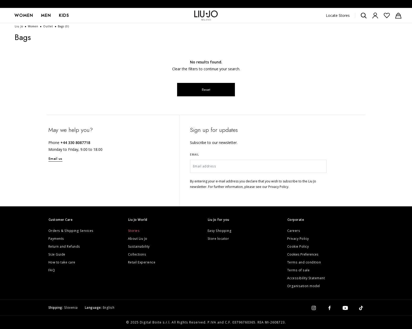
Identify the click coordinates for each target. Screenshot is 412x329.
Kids (64, 15)
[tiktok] (361, 307)
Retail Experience (142, 262)
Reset (206, 89)
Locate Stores (338, 15)
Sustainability (139, 246)
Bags (63, 26)
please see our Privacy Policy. (266, 187)
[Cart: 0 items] (398, 15)
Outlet (48, 26)
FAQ (51, 270)
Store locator (218, 238)
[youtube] (345, 307)
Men (46, 15)
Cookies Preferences (302, 254)
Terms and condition (304, 262)
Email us (55, 158)
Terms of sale (298, 270)
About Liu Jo (137, 238)
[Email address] (258, 166)
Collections (137, 254)
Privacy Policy (298, 238)
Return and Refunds (64, 246)
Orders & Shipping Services (71, 230)
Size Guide (56, 254)
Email (194, 154)
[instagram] (313, 307)
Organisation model (303, 286)
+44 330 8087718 (75, 142)
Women (23, 15)
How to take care (61, 262)
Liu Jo (19, 26)
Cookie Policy (298, 246)
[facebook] (329, 307)
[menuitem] (23, 15)
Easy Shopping (220, 230)
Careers (293, 230)
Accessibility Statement (306, 278)
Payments (56, 238)
